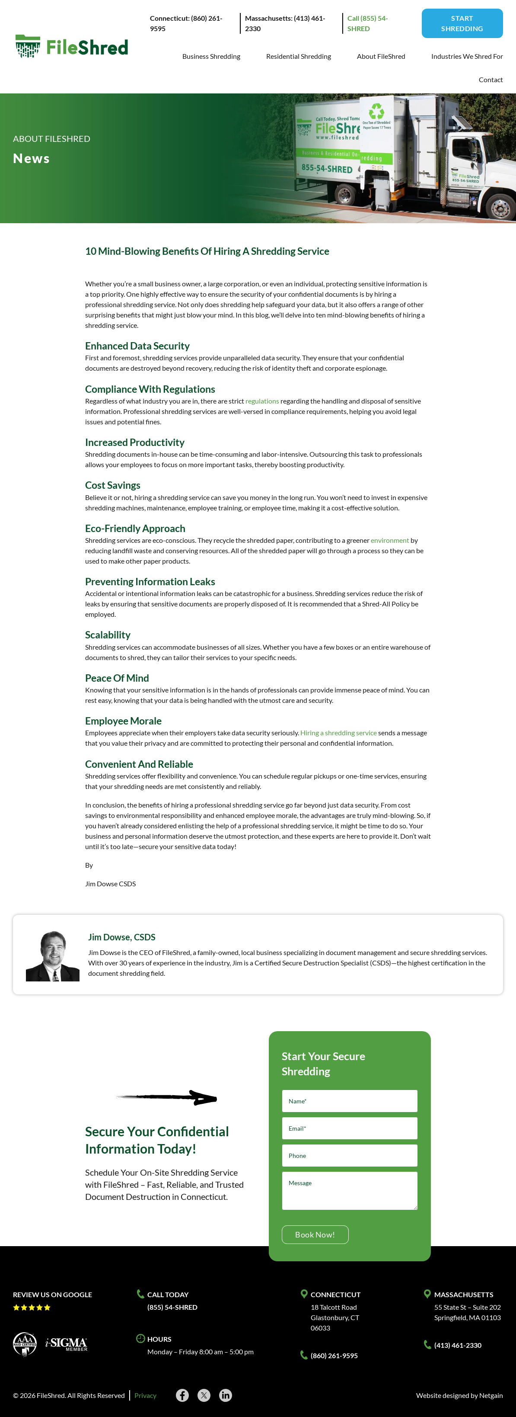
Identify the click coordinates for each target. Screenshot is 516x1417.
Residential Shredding (298, 56)
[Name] (350, 1101)
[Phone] (350, 1155)
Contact (491, 79)
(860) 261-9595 (334, 1355)
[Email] (350, 1128)
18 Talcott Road (334, 1307)
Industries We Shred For (467, 56)
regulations (262, 401)
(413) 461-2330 (457, 1345)
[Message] (350, 1190)
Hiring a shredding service (338, 732)
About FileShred (381, 56)
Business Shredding (211, 56)
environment (390, 540)
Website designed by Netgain (459, 1395)
